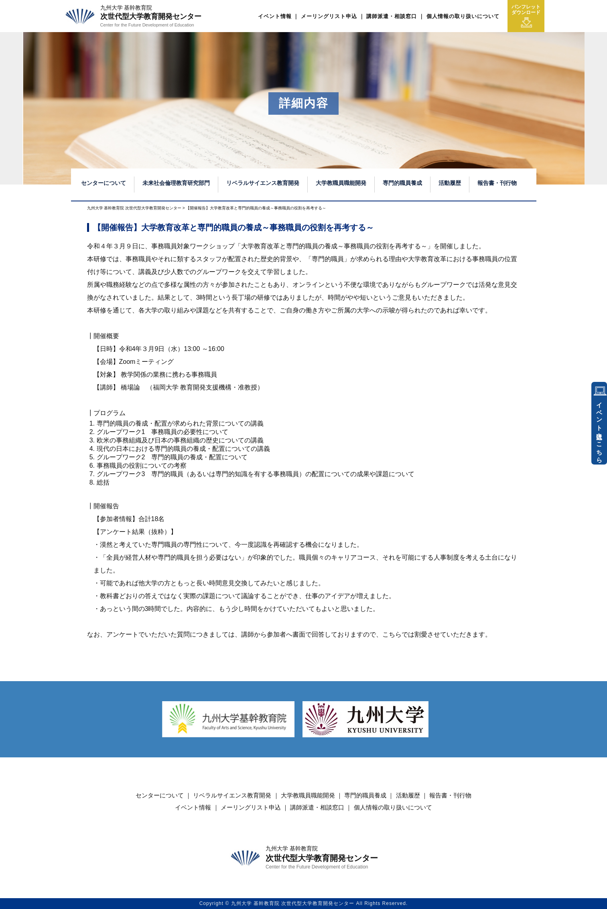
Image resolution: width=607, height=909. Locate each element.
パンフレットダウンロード (526, 16)
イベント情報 (275, 16)
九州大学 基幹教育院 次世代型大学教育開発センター (134, 208)
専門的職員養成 (402, 183)
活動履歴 (450, 183)
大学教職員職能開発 (341, 183)
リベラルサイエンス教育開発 (262, 183)
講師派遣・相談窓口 (391, 16)
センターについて (103, 183)
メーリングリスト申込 (329, 16)
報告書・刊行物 (497, 183)
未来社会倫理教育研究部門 (176, 183)
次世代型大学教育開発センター (150, 16)
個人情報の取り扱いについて (462, 16)
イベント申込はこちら (599, 429)
